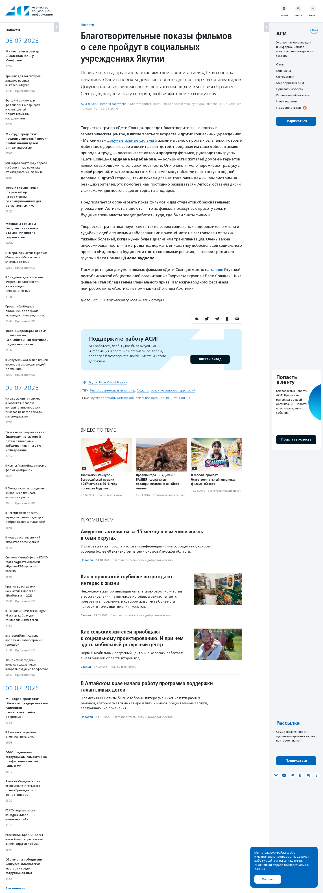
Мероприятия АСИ (290, 83)
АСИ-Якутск (89, 104)
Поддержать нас (288, 107)
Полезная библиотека (293, 95)
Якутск (93, 382)
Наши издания (286, 101)
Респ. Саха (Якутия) (113, 382)
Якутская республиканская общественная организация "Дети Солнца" (140, 398)
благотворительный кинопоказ (112, 390)
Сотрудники (285, 76)
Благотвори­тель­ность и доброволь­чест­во (160, 104)
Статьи (86, 615)
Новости (87, 25)
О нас (280, 64)
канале (216, 269)
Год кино (143, 390)
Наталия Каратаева (113, 104)
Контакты (283, 70)
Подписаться (296, 121)
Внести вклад (210, 359)
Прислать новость (289, 89)
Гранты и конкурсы (110, 495)
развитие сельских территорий (173, 390)
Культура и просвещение (209, 104)
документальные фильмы (130, 140)
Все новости (15, 889)
